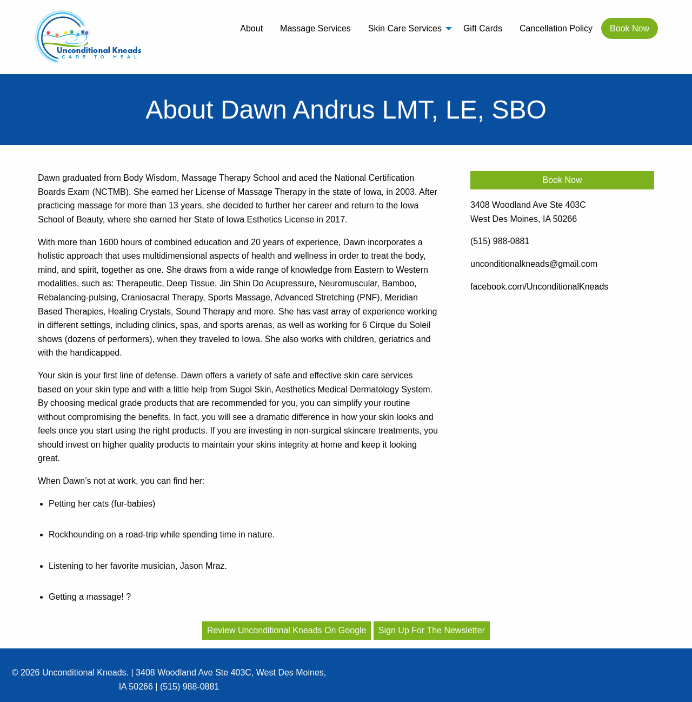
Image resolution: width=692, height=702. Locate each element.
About (251, 28)
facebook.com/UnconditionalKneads (539, 286)
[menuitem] (251, 28)
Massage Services (315, 28)
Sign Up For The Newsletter (431, 630)
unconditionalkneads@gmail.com (533, 263)
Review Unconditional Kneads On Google (286, 630)
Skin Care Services (405, 28)
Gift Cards (482, 28)
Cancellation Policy (556, 28)
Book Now (629, 28)
